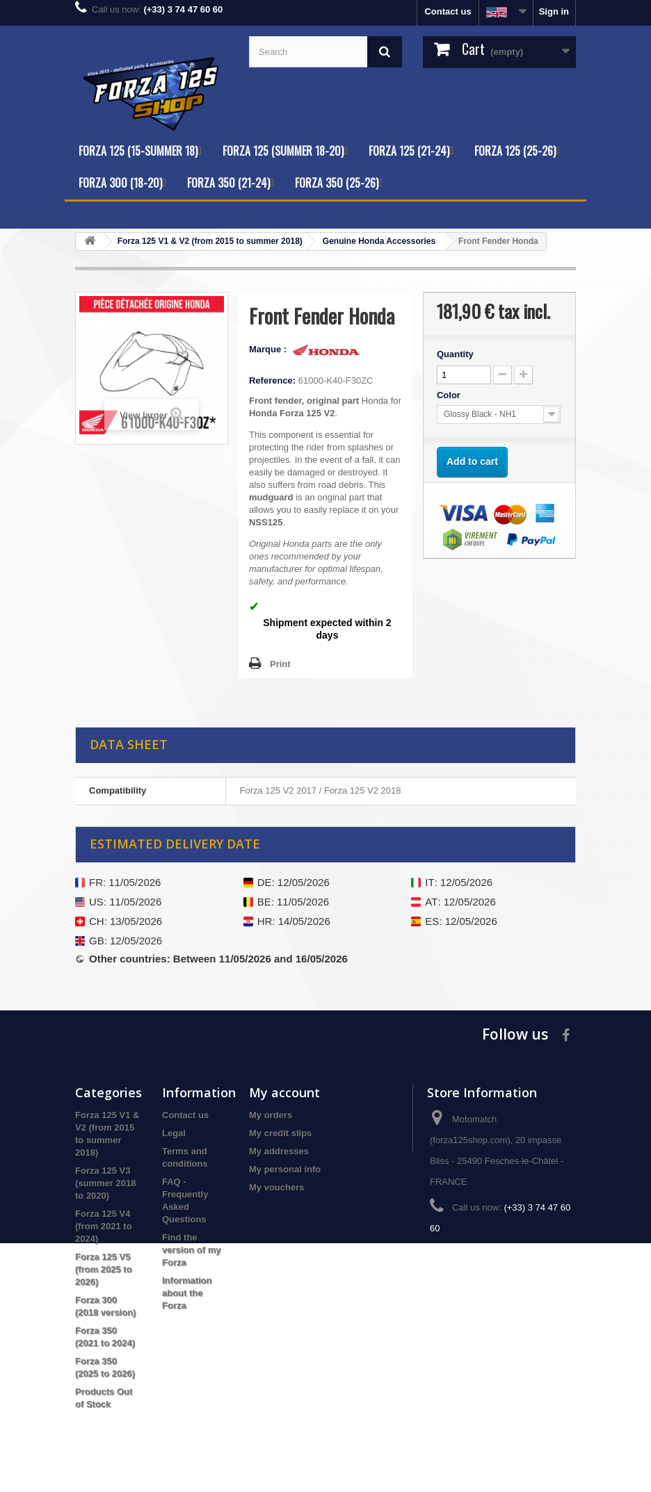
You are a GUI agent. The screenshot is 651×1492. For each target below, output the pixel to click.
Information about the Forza (187, 1293)
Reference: (272, 380)
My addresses (279, 1151)
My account (284, 1092)
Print (280, 664)
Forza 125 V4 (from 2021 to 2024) (103, 1226)
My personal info (285, 1169)
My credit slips (280, 1133)
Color (450, 395)
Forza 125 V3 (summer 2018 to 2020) (105, 1183)
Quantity (455, 354)
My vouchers (276, 1187)
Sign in (554, 11)
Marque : (269, 349)
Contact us (447, 11)
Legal (174, 1133)
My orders (270, 1115)
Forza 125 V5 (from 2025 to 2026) (103, 1269)
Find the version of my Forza (191, 1250)
